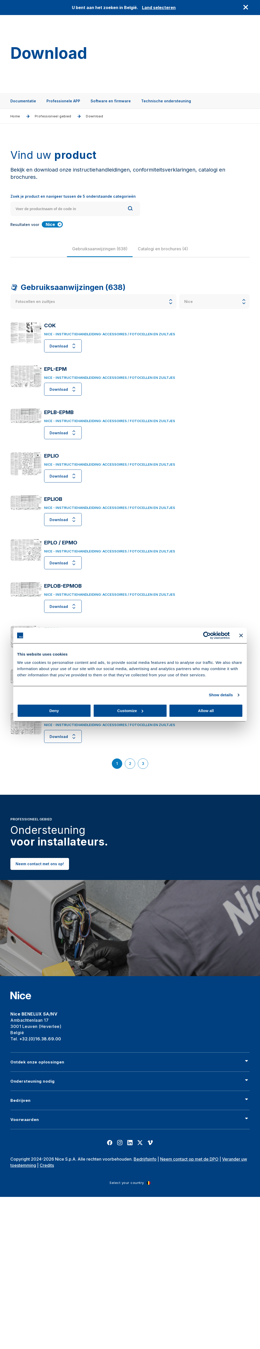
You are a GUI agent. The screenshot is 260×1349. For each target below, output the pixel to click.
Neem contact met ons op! (40, 877)
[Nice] (20, 995)
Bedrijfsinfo (145, 1159)
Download (63, 346)
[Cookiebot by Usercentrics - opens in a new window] (207, 635)
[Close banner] (241, 635)
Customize (130, 710)
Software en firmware (111, 101)
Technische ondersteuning (166, 101)
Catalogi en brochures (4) (166, 248)
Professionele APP (63, 101)
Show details (221, 695)
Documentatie (23, 101)
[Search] (130, 209)
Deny (54, 710)
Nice (54, 224)
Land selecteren (159, 7)
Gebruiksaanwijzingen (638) (103, 248)
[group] (103, 248)
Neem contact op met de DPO (189, 1159)
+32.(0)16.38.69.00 (40, 1038)
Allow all (206, 710)
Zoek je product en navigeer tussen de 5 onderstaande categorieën (73, 196)
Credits (47, 1165)
